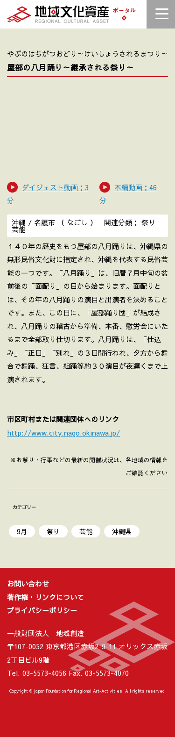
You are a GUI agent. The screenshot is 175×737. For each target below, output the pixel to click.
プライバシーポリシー (42, 610)
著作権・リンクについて (45, 597)
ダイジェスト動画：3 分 (48, 194)
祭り (53, 531)
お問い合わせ (28, 583)
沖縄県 (122, 531)
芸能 (85, 531)
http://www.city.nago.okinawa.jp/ (63, 432)
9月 (22, 531)
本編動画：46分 (128, 194)
